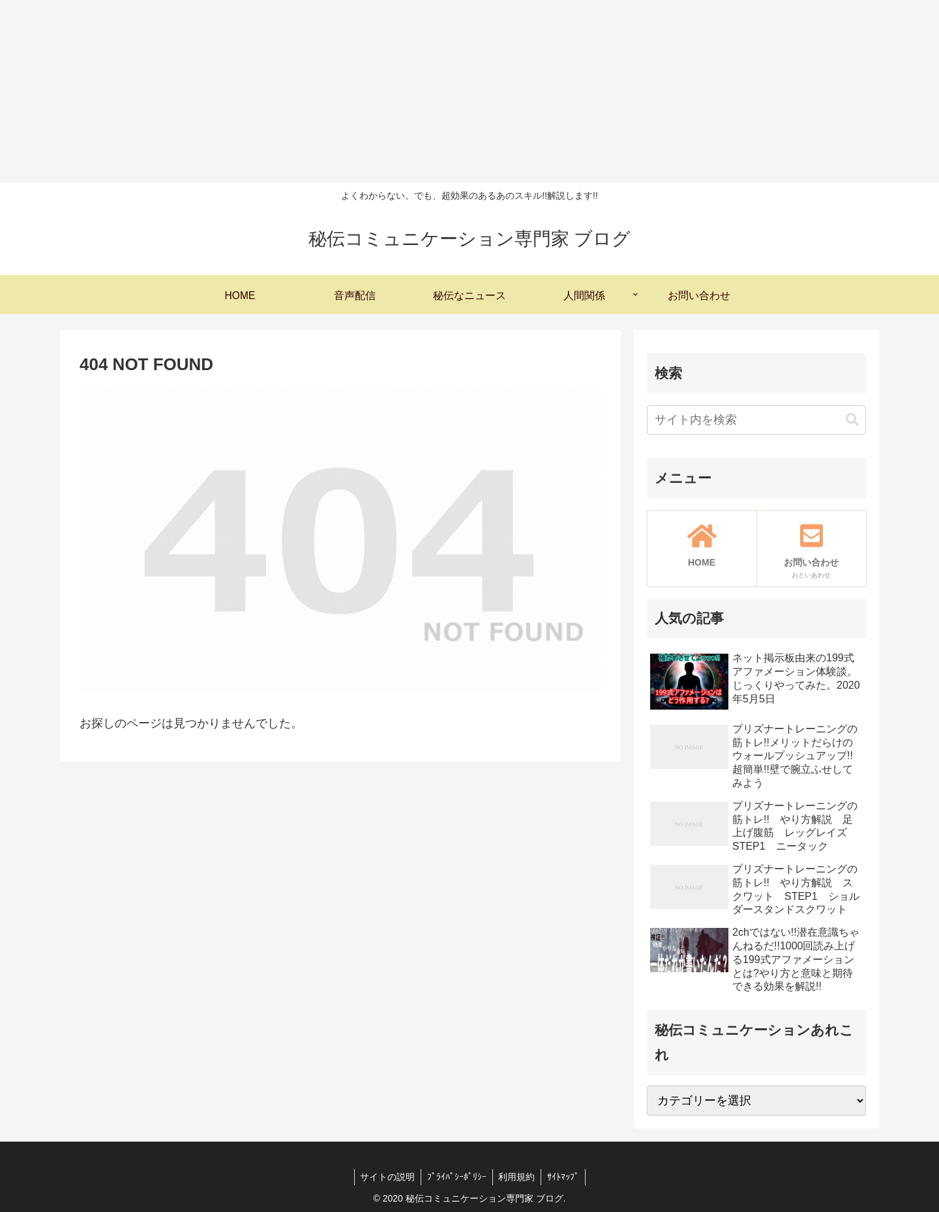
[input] (756, 420)
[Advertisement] (391, 91)
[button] (852, 419)
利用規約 (517, 1177)
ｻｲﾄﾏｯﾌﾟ (566, 1177)
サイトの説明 (385, 1177)
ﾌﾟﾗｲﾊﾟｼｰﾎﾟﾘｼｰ (456, 1177)
